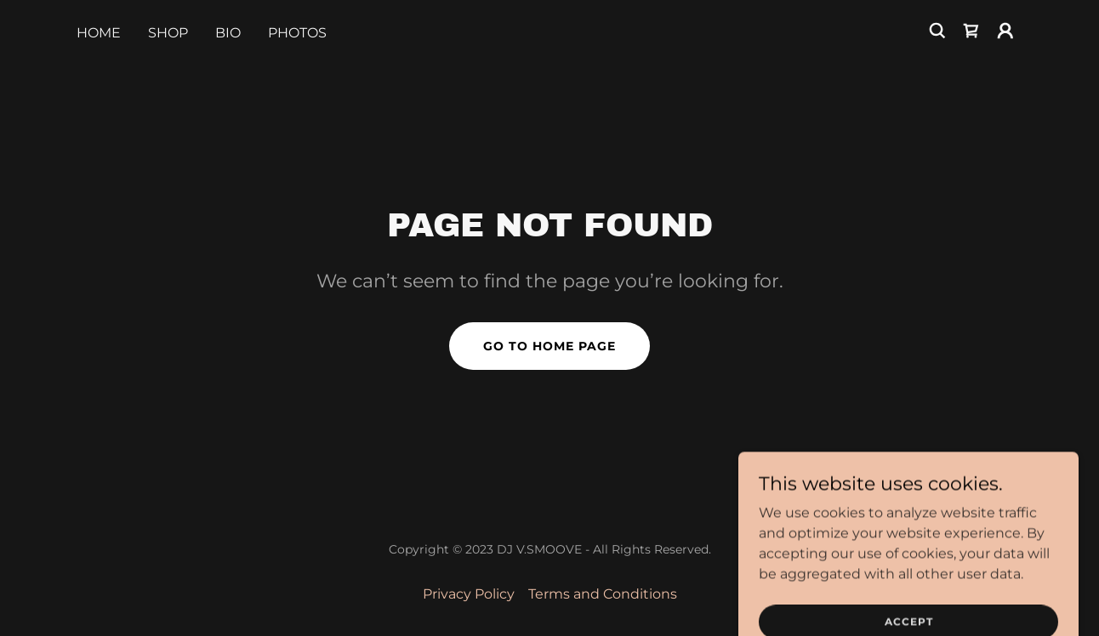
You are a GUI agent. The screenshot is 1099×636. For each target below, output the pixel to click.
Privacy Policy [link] (469, 594)
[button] (1005, 31)
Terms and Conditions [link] (602, 594)
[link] (971, 31)
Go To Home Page (549, 346)
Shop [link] (168, 33)
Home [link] (99, 33)
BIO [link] (228, 33)
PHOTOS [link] (297, 33)
